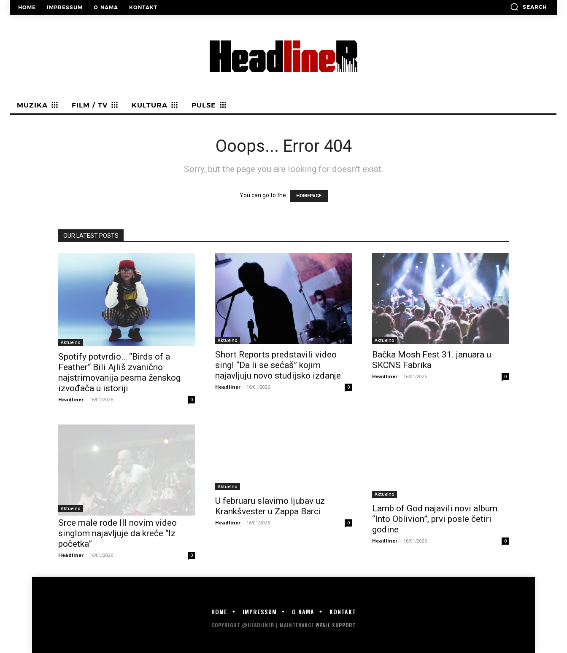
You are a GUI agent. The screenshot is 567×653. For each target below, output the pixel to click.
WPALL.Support (336, 625)
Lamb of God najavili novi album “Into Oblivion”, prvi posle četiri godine (434, 519)
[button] (528, 7)
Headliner (71, 399)
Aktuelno (71, 342)
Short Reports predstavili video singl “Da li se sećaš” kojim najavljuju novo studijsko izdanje (278, 365)
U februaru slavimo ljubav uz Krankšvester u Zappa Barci (270, 506)
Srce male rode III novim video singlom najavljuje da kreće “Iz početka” (117, 533)
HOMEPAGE (308, 196)
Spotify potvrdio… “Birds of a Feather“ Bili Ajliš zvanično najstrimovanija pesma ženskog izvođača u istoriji (119, 372)
